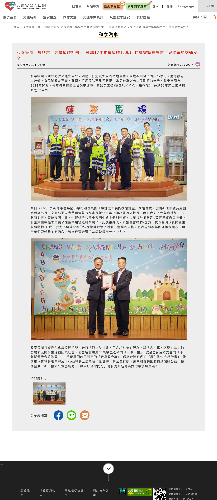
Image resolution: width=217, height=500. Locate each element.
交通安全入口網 (28, 6)
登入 (154, 7)
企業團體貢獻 (32, 28)
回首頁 (76, 7)
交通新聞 (30, 18)
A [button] (205, 18)
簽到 (111, 7)
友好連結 (143, 18)
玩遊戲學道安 (120, 18)
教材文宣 (70, 18)
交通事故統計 (93, 18)
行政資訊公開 (47, 494)
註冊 (169, 7)
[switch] (207, 6)
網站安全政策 (101, 494)
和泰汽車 (51, 28)
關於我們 (10, 18)
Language (185, 7)
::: (64, 7)
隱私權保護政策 (74, 494)
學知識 (136, 7)
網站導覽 (92, 7)
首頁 (16, 28)
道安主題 (50, 18)
